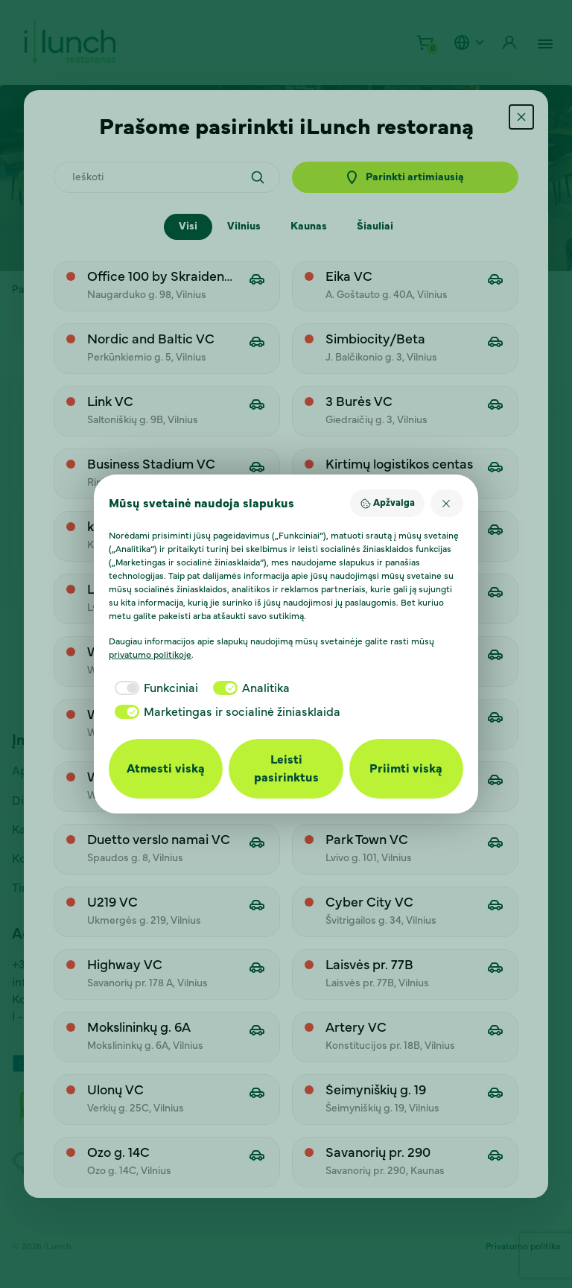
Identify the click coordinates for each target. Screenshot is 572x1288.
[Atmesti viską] (446, 503)
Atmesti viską (166, 769)
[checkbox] (153, 688)
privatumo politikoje (150, 654)
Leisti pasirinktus (286, 769)
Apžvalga (387, 504)
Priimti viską (405, 769)
